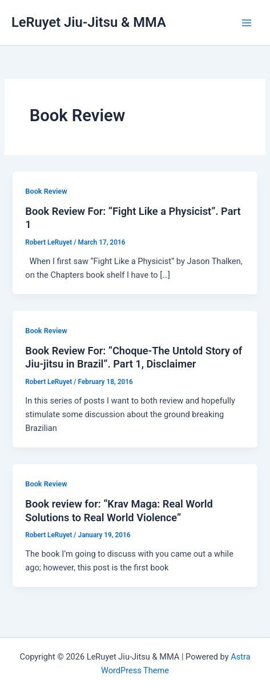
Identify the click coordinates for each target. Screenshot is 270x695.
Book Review (46, 191)
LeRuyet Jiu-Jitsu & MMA (88, 22)
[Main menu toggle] (247, 23)
